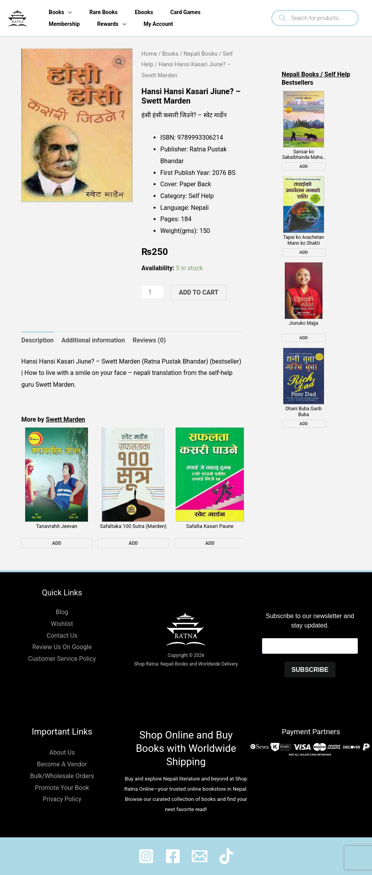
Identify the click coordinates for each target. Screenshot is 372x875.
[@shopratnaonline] (173, 856)
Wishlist (62, 624)
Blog (62, 612)
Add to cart (198, 292)
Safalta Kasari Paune (209, 526)
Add (56, 543)
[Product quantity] (152, 292)
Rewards (107, 24)
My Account (158, 24)
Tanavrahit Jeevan (56, 526)
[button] (119, 62)
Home (149, 53)
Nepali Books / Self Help (316, 74)
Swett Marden (65, 419)
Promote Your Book (62, 787)
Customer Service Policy (62, 658)
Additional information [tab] (93, 340)
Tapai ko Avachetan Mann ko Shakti (303, 240)
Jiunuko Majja (304, 323)
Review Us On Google (62, 647)
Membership (64, 24)
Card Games (185, 12)
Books (56, 12)
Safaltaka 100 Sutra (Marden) (133, 526)
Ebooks (144, 12)
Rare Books (103, 12)
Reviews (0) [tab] (149, 340)
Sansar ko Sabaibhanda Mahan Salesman (303, 154)
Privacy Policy (62, 799)
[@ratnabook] (146, 856)
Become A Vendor (62, 764)
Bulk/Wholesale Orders (62, 776)
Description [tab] (37, 340)
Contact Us (62, 635)
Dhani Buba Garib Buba (304, 411)
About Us (62, 752)
